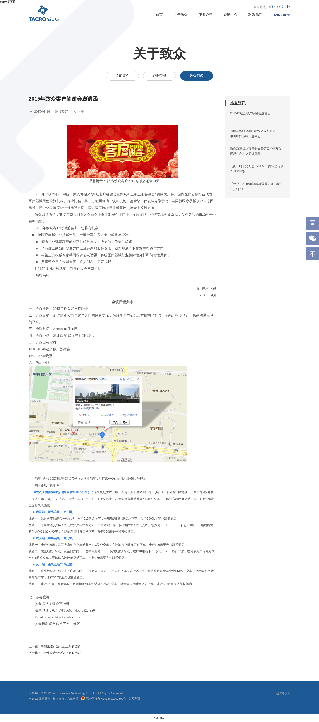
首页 (159, 15)
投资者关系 (283, 693)
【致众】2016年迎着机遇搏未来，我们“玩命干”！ (256, 186)
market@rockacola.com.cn (63, 617)
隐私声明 (134, 698)
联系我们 (255, 15)
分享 (81, 111)
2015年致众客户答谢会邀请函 (250, 113)
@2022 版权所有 (40, 698)
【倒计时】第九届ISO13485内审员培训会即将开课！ (256, 168)
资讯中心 (230, 15)
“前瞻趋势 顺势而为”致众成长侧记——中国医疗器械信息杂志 (256, 133)
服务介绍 (206, 15)
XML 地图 (159, 717)
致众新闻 (197, 76)
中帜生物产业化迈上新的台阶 (61, 646)
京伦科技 (73, 698)
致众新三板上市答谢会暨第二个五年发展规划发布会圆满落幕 (256, 151)
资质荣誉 (159, 76)
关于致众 (181, 15)
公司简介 (122, 76)
